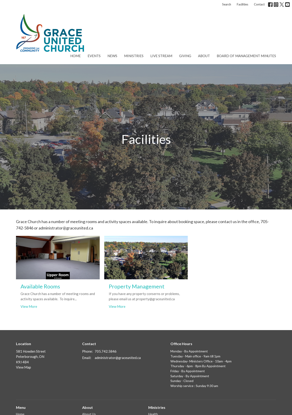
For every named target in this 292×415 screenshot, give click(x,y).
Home (75, 56)
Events (94, 56)
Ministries (133, 56)
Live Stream (161, 56)
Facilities (242, 4)
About (204, 56)
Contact (259, 4)
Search (226, 4)
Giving (185, 56)
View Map (23, 367)
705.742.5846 (106, 351)
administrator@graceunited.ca (118, 358)
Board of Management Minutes (246, 56)
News (112, 56)
